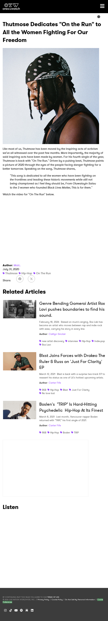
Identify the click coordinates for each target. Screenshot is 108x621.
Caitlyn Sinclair (57, 334)
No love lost (48, 393)
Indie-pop (99, 341)
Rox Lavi (46, 344)
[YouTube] (16, 610)
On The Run (43, 273)
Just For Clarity (80, 390)
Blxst (65, 390)
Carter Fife (55, 382)
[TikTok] (10, 610)
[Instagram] (5, 610)
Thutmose (11, 273)
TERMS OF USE (53, 597)
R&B (44, 390)
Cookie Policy (57, 599)
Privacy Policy (43, 599)
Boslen (66, 432)
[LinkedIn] (32, 610)
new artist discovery (53, 341)
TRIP (76, 432)
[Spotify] (21, 610)
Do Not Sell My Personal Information (80, 599)
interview (73, 341)
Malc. (17, 265)
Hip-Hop (26, 273)
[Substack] (26, 610)
